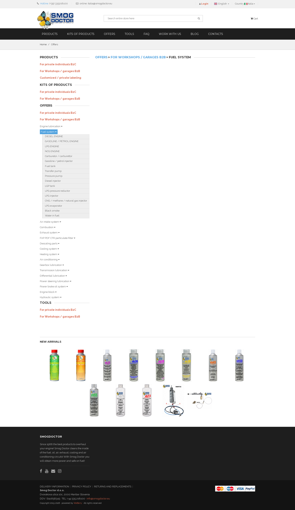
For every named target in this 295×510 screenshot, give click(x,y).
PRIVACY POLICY (81, 486)
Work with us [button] (170, 34)
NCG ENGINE (52, 151)
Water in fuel (52, 215)
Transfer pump (53, 171)
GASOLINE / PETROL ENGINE (62, 141)
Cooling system (49, 248)
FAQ (146, 34)
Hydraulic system (50, 297)
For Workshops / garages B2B (60, 71)
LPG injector (51, 195)
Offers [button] (109, 34)
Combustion (47, 227)
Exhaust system (49, 232)
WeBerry (78, 503)
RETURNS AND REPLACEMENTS (112, 486)
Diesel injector (53, 180)
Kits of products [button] (80, 34)
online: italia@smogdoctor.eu (96, 3)
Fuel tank (50, 166)
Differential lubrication (53, 275)
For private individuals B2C (58, 64)
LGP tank (50, 186)
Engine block (48, 292)
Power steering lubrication (55, 281)
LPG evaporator (53, 205)
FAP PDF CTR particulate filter (57, 238)
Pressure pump (53, 176)
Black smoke (52, 210)
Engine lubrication (51, 126)
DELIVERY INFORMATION (54, 486)
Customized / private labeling (60, 77)
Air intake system (50, 221)
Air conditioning (49, 259)
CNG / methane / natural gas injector (66, 200)
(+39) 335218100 (58, 3)
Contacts (215, 34)
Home (43, 44)
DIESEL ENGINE (54, 136)
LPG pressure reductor (57, 190)
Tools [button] (129, 34)
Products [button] (50, 34)
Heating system (49, 254)
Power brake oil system (54, 286)
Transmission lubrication (54, 270)
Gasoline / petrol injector (59, 161)
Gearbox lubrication (52, 265)
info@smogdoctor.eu (98, 498)
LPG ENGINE (52, 146)
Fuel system (48, 131)
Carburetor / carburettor (58, 156)
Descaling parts (49, 243)
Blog (195, 34)
